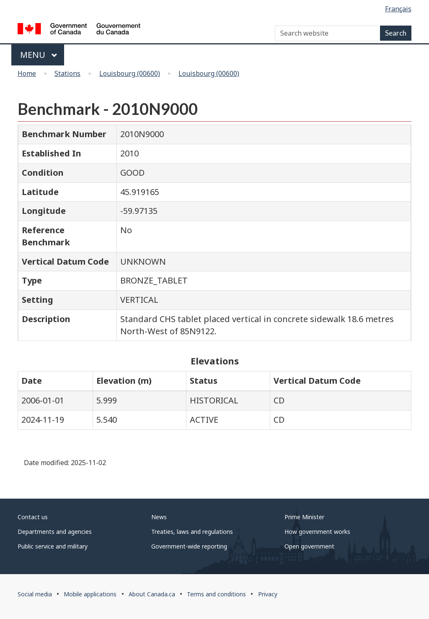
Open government (309, 546)
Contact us (33, 517)
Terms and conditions (216, 594)
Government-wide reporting (189, 546)
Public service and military (53, 546)
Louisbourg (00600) (129, 73)
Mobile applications (90, 594)
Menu (38, 54)
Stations (67, 73)
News (159, 517)
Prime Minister (304, 517)
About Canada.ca (152, 594)
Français (398, 8)
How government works (317, 532)
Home (27, 73)
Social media (35, 594)
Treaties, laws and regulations (192, 532)
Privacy (267, 594)
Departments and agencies (55, 532)
